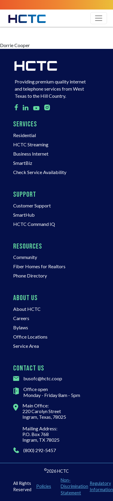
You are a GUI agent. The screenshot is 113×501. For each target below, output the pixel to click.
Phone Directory (30, 275)
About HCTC (27, 309)
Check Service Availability (39, 172)
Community (25, 257)
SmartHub (24, 215)
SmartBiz (22, 163)
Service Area (26, 346)
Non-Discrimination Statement (73, 486)
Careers (21, 318)
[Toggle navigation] (98, 18)
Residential (24, 135)
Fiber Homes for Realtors (39, 266)
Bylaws (20, 327)
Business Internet (30, 153)
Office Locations (30, 336)
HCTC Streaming (30, 144)
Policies (43, 486)
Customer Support (32, 205)
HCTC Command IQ (34, 224)
